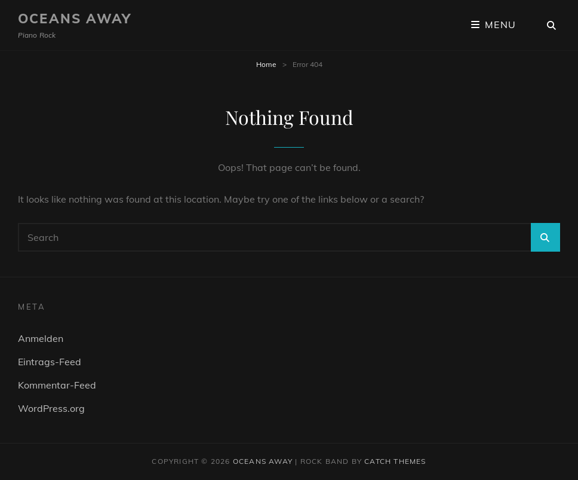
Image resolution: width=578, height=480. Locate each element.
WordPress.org (51, 408)
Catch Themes (395, 461)
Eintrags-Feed (49, 362)
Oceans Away (74, 18)
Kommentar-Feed (57, 385)
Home (266, 64)
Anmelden (40, 338)
